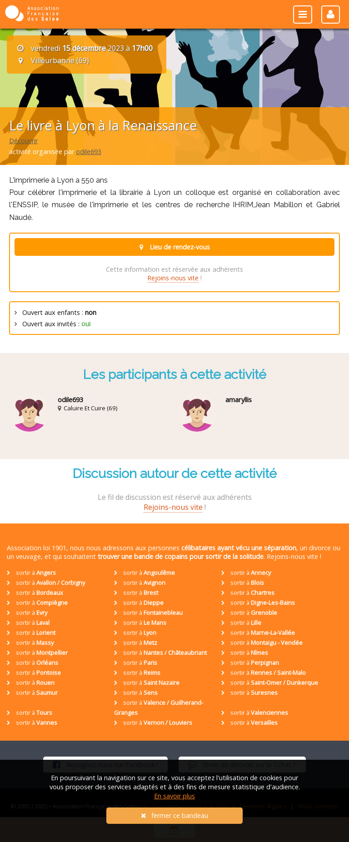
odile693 (88, 151)
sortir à (31, 572)
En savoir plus (174, 796)
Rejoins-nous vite (173, 278)
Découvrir (23, 140)
